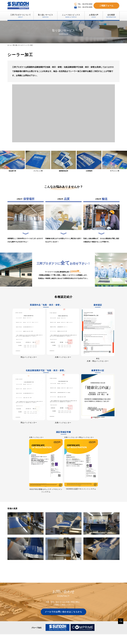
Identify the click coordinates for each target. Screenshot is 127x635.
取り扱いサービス (18, 45)
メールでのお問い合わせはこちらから (63, 612)
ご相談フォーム (106, 5)
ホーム (9, 45)
